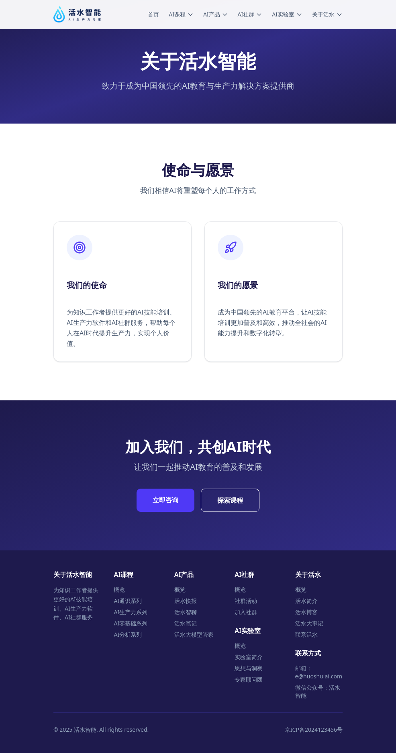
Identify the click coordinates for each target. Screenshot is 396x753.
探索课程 (230, 500)
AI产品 (215, 14)
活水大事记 (309, 623)
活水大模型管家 (194, 634)
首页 (153, 14)
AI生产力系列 (130, 612)
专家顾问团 (249, 679)
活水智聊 (185, 612)
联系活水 (306, 634)
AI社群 (250, 14)
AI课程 (181, 14)
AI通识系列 (128, 601)
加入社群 (246, 612)
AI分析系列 (128, 634)
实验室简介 (249, 657)
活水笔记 (185, 623)
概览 (119, 589)
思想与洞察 (249, 668)
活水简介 (306, 601)
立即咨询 (165, 499)
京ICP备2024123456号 (314, 729)
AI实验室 (287, 14)
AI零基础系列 (130, 623)
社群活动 (246, 601)
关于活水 (327, 14)
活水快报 (185, 601)
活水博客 (306, 612)
